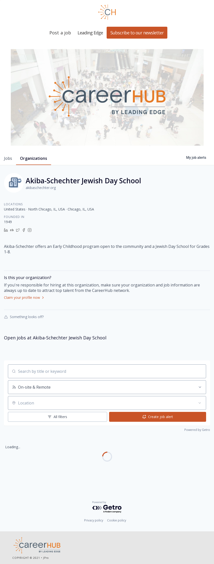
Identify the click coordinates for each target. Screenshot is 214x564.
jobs (8, 158)
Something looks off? (24, 316)
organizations (33, 158)
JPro (46, 558)
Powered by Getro (197, 430)
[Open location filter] (199, 403)
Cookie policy (116, 520)
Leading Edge (107, 12)
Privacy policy (93, 520)
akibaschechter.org (41, 188)
